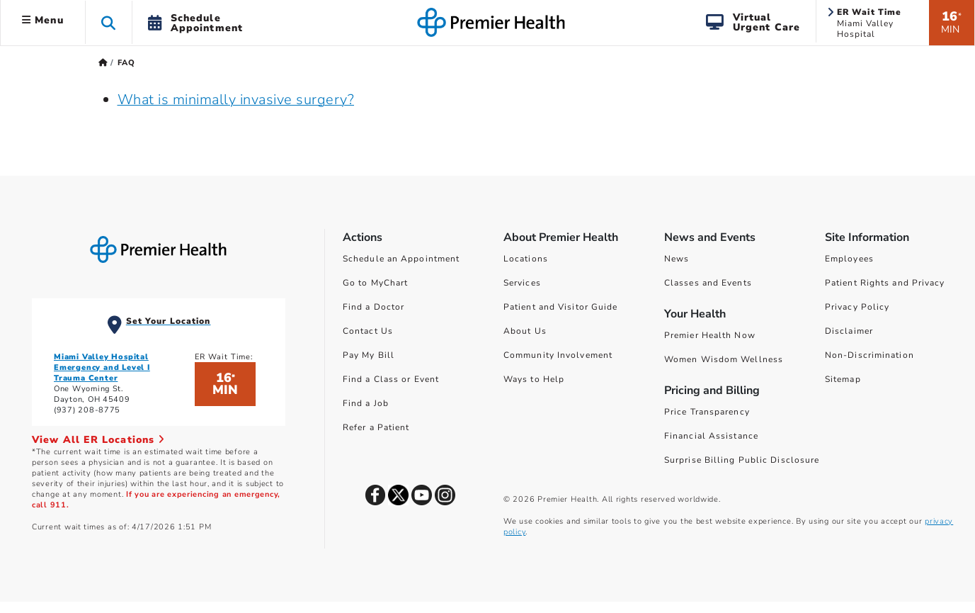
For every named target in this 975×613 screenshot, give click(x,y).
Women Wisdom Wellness (723, 359)
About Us (525, 331)
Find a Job (366, 403)
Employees (849, 258)
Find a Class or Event (391, 379)
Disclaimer (849, 331)
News (676, 258)
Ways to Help (533, 379)
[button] (108, 22)
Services (522, 282)
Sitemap (843, 379)
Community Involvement (557, 355)
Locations (525, 258)
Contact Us (368, 331)
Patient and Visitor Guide (560, 307)
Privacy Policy (857, 307)
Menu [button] (43, 20)
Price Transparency (707, 411)
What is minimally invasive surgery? (236, 99)
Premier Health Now (710, 335)
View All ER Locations (98, 439)
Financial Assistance (711, 436)
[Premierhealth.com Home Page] (103, 62)
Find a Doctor (373, 307)
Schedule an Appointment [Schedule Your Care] (401, 258)
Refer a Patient (376, 427)
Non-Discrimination (869, 355)
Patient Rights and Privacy (885, 282)
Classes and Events (708, 282)
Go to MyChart (375, 282)
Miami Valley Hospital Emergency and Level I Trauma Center (102, 367)
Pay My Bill (368, 355)
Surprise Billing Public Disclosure (741, 460)
